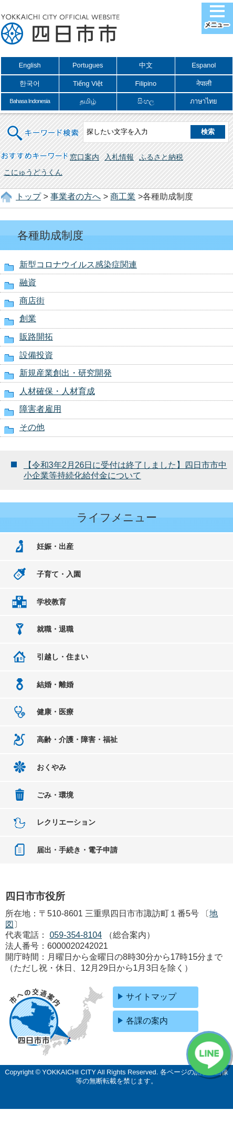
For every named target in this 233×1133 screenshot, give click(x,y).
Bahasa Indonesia (29, 101)
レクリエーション (66, 822)
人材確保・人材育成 (57, 391)
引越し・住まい (62, 657)
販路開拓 (36, 336)
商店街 (32, 300)
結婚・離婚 (55, 684)
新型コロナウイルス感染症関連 (78, 264)
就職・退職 (55, 629)
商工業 (122, 196)
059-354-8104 (75, 934)
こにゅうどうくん (33, 172)
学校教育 (51, 602)
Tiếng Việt (88, 83)
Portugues (87, 65)
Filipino (145, 83)
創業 (27, 318)
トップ (28, 196)
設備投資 (36, 355)
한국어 (29, 83)
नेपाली (203, 83)
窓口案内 (84, 157)
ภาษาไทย (203, 101)
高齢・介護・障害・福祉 (77, 739)
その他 (32, 427)
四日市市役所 (60, 30)
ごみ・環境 (55, 795)
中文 (146, 65)
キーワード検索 (43, 126)
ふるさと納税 (161, 157)
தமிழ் (88, 101)
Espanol (204, 65)
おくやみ (51, 767)
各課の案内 (147, 1020)
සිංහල (145, 101)
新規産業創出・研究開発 (65, 372)
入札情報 (119, 157)
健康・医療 (55, 712)
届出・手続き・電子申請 (77, 850)
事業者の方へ (75, 196)
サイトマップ (151, 996)
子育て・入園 (59, 574)
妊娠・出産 (55, 546)
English (30, 65)
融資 (27, 282)
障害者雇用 (40, 409)
